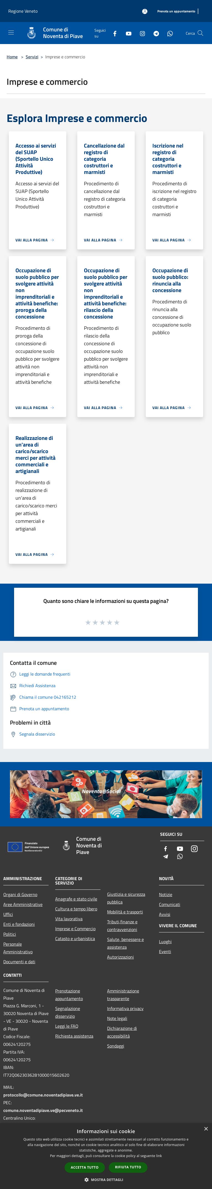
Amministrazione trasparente (123, 994)
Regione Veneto (23, 11)
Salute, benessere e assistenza (125, 943)
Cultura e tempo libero (76, 908)
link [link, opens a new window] (159, 1155)
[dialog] (106, 1156)
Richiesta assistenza (74, 1036)
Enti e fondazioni (19, 924)
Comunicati (169, 904)
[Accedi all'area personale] (144, 11)
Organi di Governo (20, 894)
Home (12, 56)
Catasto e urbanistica (75, 938)
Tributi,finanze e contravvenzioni (122, 925)
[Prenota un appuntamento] (176, 11)
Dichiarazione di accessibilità (122, 1032)
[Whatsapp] (167, 33)
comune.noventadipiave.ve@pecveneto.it (43, 1110)
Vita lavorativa (69, 918)
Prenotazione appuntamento (69, 994)
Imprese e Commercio (75, 928)
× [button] (206, 1129)
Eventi (165, 951)
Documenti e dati (19, 961)
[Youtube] (126, 33)
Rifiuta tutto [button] (128, 1167)
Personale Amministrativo (18, 948)
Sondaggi (115, 1046)
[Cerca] (200, 33)
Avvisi (164, 914)
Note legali (117, 1018)
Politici (9, 934)
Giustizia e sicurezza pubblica (126, 898)
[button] (106, 1179)
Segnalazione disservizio (67, 1012)
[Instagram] (140, 33)
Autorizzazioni (120, 957)
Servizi (32, 56)
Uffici (8, 914)
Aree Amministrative (23, 904)
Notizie (165, 894)
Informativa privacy (125, 1008)
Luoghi (165, 941)
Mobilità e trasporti (125, 911)
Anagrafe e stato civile (76, 899)
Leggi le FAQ (66, 1026)
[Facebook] (112, 33)
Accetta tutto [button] (85, 1167)
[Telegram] (154, 33)
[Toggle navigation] (11, 32)
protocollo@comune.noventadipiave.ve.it (43, 1095)
